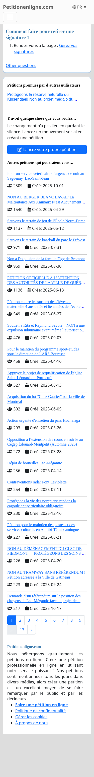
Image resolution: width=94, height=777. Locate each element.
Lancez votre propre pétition (47, 149)
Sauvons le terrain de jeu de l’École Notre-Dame (46, 221)
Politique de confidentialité (40, 711)
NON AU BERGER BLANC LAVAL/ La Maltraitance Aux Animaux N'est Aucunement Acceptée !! (44, 202)
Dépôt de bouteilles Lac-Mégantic (34, 463)
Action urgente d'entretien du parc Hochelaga (43, 420)
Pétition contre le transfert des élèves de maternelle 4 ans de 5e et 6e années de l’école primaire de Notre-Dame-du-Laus (43, 306)
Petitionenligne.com (28, 7)
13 (22, 629)
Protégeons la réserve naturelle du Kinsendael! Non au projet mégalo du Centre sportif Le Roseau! (40, 99)
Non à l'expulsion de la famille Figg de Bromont (46, 259)
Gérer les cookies (31, 717)
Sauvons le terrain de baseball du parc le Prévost (46, 240)
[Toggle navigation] (10, 17)
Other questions (21, 65)
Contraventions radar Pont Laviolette (37, 482)
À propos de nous (31, 723)
